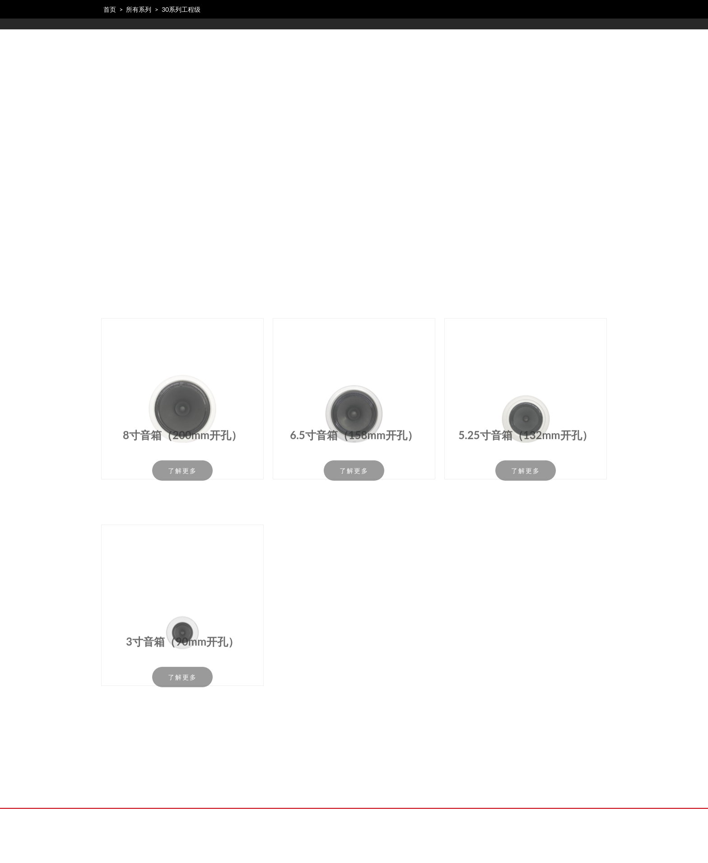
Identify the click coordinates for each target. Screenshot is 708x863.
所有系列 (138, 9)
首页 (109, 9)
